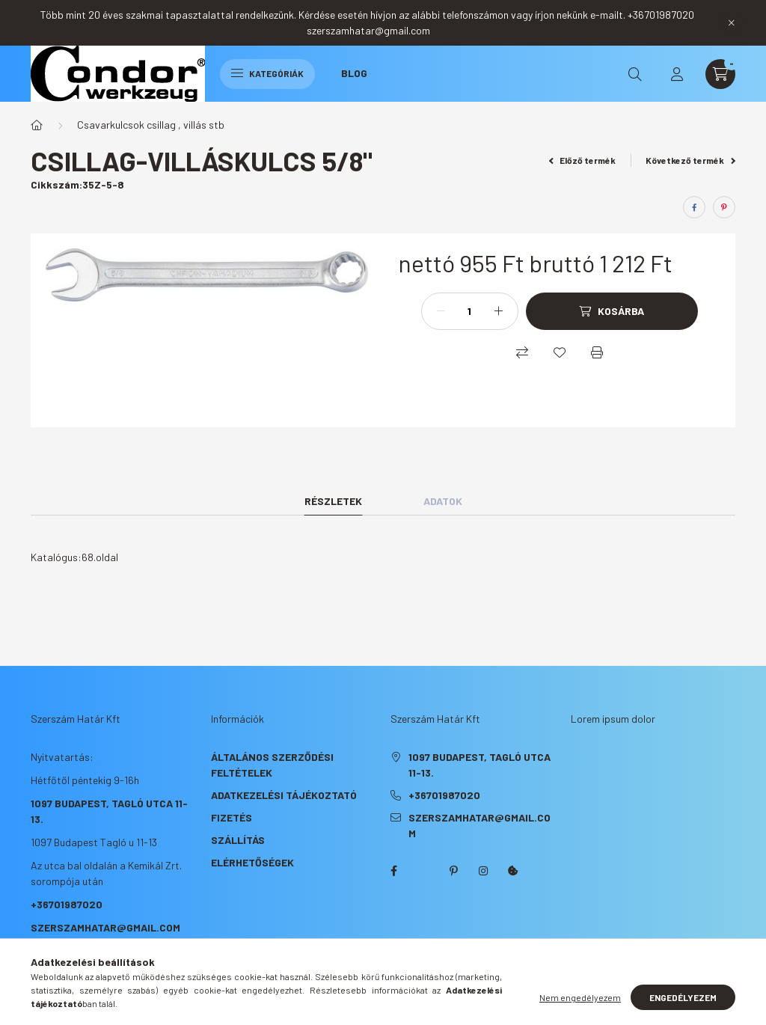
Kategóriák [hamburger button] (267, 73)
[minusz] (440, 311)
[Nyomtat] (597, 352)
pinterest (453, 871)
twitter (423, 871)
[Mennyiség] (470, 311)
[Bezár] (731, 22)
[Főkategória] (37, 125)
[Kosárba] (612, 311)
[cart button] (720, 74)
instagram (483, 871)
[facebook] (694, 207)
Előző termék (582, 160)
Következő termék (690, 160)
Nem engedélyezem (580, 997)
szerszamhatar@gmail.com (105, 927)
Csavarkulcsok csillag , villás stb (150, 124)
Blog (354, 73)
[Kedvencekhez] (559, 352)
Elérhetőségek (252, 862)
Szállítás (238, 839)
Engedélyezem (683, 997)
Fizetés (231, 817)
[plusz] (499, 311)
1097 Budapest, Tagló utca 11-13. (479, 764)
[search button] (635, 74)
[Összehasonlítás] (522, 352)
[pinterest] (724, 207)
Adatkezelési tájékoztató (284, 795)
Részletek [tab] (333, 501)
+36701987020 (66, 904)
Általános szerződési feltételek (272, 764)
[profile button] (677, 74)
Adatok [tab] (442, 501)
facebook (393, 871)
